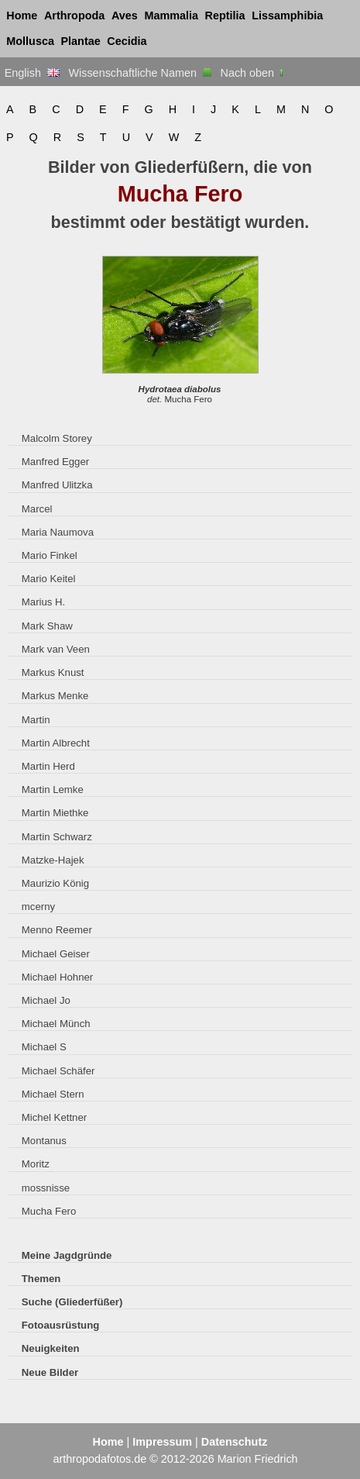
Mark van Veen (56, 649)
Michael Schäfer (58, 1071)
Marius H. (44, 602)
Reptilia (225, 15)
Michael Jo (46, 1000)
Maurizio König (55, 883)
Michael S (44, 1047)
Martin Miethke (55, 813)
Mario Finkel (49, 555)
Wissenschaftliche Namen (139, 73)
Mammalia (171, 15)
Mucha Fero (49, 1211)
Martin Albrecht (56, 743)
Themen (41, 1278)
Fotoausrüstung (60, 1325)
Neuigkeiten (51, 1348)
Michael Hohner (57, 977)
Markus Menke (55, 696)
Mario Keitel (49, 578)
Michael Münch (56, 1023)
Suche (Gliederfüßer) (72, 1302)
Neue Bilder (50, 1372)
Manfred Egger (55, 461)
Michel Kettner (54, 1117)
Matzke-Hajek (53, 860)
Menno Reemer (57, 930)
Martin (36, 720)
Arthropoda (74, 15)
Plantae (81, 41)
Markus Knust (53, 672)
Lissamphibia (287, 15)
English (32, 73)
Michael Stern (53, 1094)
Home (21, 15)
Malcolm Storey (57, 438)
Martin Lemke (53, 789)
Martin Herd (48, 766)
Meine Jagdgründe (67, 1255)
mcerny (38, 906)
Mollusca (30, 41)
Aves (124, 15)
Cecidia (126, 41)
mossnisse (46, 1188)
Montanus (44, 1140)
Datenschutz (234, 1442)
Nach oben (253, 73)
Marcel (37, 509)
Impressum (162, 1442)
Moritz (36, 1164)
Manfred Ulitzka (57, 485)
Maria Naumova (58, 532)
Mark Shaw (47, 626)
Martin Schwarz (57, 837)
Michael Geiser (56, 954)
